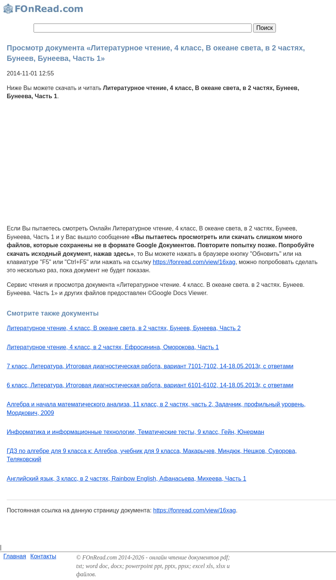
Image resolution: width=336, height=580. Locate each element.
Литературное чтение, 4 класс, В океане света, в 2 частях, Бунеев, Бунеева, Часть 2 (124, 328)
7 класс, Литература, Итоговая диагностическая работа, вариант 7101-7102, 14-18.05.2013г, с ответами (150, 366)
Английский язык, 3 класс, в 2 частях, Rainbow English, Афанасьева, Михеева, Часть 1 (126, 478)
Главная (14, 556)
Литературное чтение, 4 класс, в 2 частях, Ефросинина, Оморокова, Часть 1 (113, 347)
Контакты (43, 556)
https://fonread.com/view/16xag (194, 262)
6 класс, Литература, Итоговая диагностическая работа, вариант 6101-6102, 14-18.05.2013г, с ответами (150, 385)
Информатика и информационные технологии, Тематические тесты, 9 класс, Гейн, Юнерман (135, 432)
